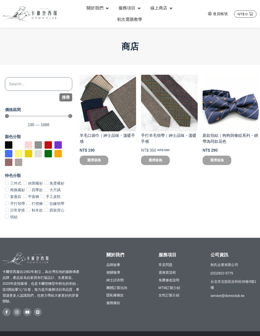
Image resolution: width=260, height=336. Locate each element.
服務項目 (129, 8)
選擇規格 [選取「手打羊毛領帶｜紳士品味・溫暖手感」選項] (155, 160)
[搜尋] (38, 84)
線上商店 (161, 8)
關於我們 (98, 8)
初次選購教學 (129, 19)
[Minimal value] (38, 116)
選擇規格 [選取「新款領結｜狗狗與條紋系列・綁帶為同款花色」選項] (217, 160)
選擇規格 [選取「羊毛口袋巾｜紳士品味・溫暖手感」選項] (94, 160)
